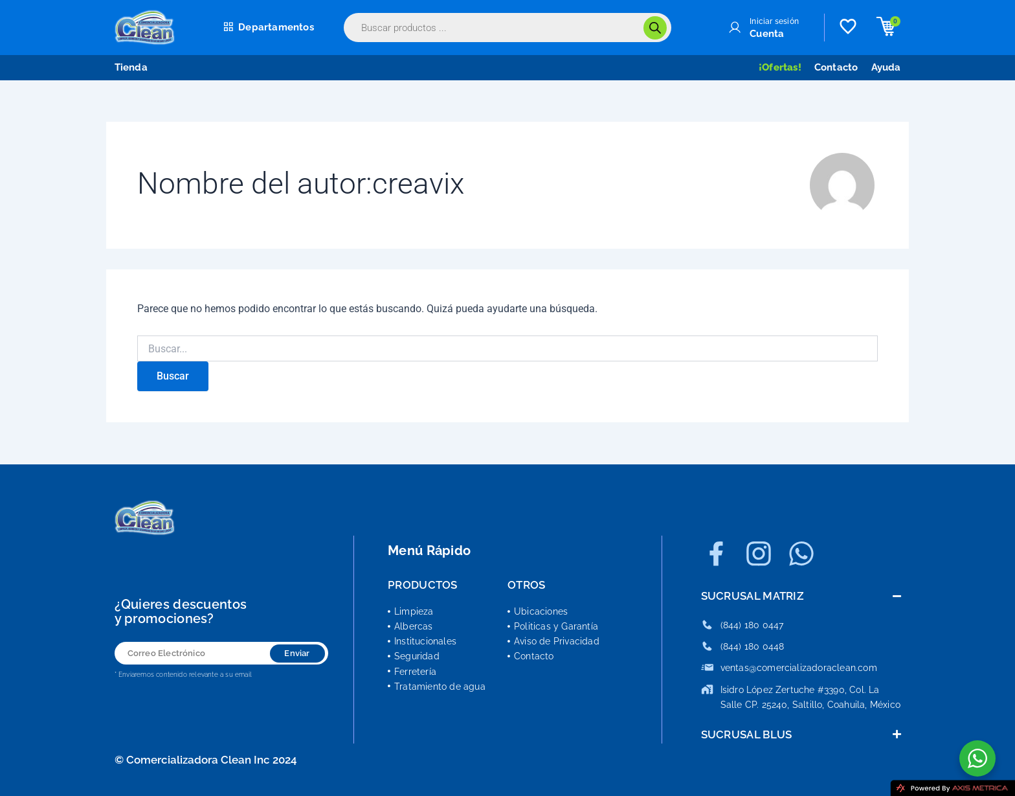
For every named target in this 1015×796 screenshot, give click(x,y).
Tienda (131, 67)
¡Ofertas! (780, 67)
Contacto (836, 67)
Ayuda (886, 67)
